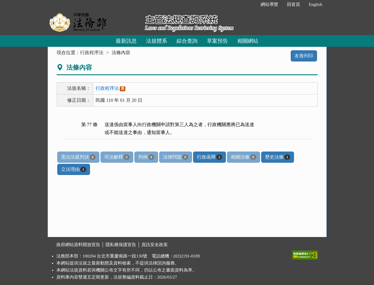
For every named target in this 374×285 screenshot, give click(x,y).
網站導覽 (269, 4)
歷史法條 (277, 157)
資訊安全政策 (154, 244)
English (315, 4)
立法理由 (73, 169)
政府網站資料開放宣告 (78, 244)
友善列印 (304, 55)
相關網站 (247, 41)
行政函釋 (209, 157)
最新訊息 (126, 41)
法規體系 (156, 41)
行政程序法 (91, 52)
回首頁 (293, 4)
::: (250, 4)
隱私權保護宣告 (120, 244)
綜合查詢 (187, 41)
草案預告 (217, 41)
